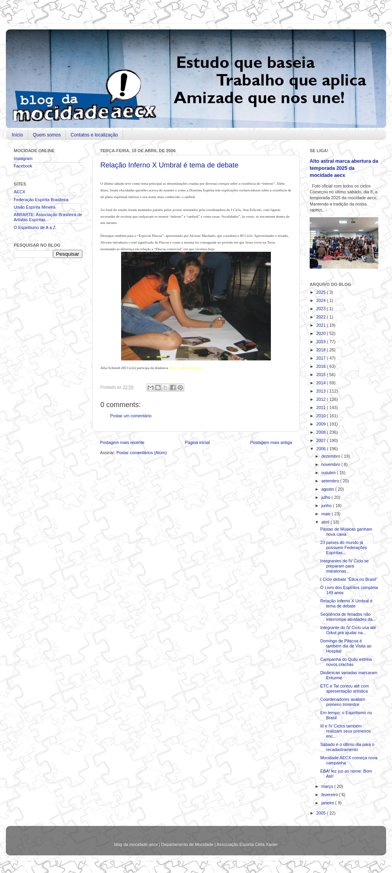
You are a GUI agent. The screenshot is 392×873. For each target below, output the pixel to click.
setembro (330, 480)
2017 (321, 358)
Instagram (23, 158)
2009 (321, 424)
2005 (321, 813)
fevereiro (330, 794)
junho (327, 505)
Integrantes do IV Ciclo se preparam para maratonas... (344, 565)
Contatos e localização (94, 135)
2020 (321, 333)
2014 (321, 382)
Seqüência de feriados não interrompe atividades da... (348, 617)
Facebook (23, 166)
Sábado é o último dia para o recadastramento (347, 747)
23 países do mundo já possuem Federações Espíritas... (343, 547)
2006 (321, 448)
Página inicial (197, 442)
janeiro (328, 802)
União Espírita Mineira (34, 207)
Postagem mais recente (122, 442)
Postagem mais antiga (271, 442)
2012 (321, 399)
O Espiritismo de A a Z (35, 227)
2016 (321, 366)
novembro (331, 464)
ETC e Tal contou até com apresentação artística (344, 688)
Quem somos (47, 135)
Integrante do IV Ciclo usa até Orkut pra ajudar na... (348, 630)
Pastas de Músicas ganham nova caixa (346, 532)
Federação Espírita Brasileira (41, 199)
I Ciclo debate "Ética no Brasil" (348, 579)
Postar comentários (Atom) (141, 452)
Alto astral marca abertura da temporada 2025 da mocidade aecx (344, 168)
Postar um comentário (131, 415)
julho (326, 497)
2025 (321, 292)
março (327, 786)
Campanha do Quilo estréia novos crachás (346, 662)
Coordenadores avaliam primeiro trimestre (342, 702)
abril (325, 522)
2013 (321, 391)
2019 (321, 341)
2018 (321, 349)
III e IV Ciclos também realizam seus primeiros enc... (345, 731)
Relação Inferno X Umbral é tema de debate (169, 165)
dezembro (331, 456)
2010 (321, 415)
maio (326, 513)
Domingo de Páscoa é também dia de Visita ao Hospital (346, 645)
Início (17, 135)
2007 (321, 440)
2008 (321, 432)
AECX (19, 191)
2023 (321, 308)
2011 (321, 407)
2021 (321, 325)
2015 (321, 374)
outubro (329, 472)
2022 (321, 317)
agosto (328, 489)
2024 (321, 300)
